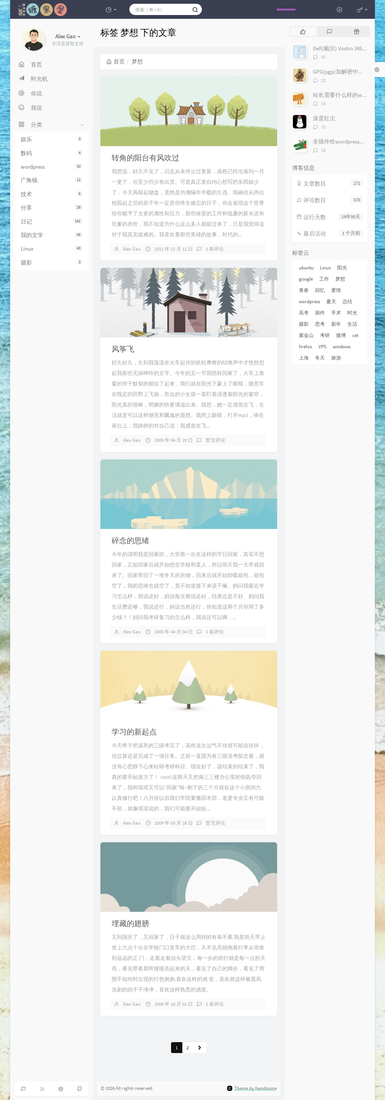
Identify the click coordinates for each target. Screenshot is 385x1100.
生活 (352, 324)
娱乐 (51, 139)
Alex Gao (132, 249)
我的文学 (51, 235)
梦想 (340, 279)
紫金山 (306, 335)
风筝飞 (123, 349)
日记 (51, 221)
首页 (115, 61)
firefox (305, 346)
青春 (304, 290)
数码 (51, 153)
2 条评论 (215, 249)
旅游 (336, 358)
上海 (304, 358)
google (306, 279)
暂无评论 (215, 440)
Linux (51, 248)
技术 (51, 194)
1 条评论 (215, 1004)
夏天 (331, 301)
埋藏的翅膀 (130, 923)
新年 (336, 324)
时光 (352, 313)
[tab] (303, 31)
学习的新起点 (134, 731)
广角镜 (51, 180)
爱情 (336, 290)
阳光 (342, 267)
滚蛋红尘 (324, 118)
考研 (325, 335)
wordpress (51, 166)
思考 (320, 324)
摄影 (51, 262)
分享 (51, 207)
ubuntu (306, 267)
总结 (347, 301)
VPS (322, 346)
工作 (324, 279)
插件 (320, 313)
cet (355, 335)
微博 (341, 335)
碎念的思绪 (130, 540)
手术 (336, 313)
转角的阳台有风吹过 (145, 157)
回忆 (320, 290)
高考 (304, 313)
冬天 (320, 358)
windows (341, 346)
